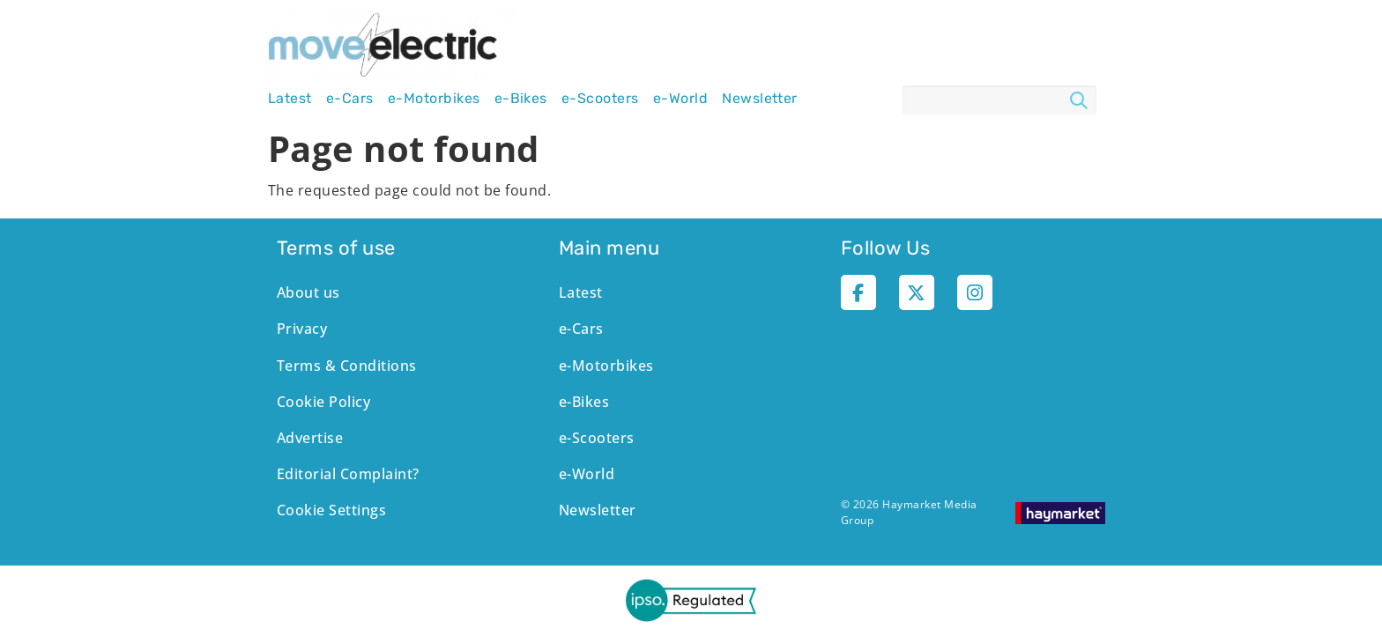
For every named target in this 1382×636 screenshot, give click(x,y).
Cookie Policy (323, 401)
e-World (680, 99)
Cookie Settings (331, 510)
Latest (290, 99)
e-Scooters (600, 99)
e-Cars (350, 99)
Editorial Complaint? (348, 474)
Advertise (310, 437)
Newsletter (760, 99)
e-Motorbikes (434, 99)
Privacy (302, 328)
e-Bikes (520, 99)
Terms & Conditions (347, 365)
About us (308, 292)
